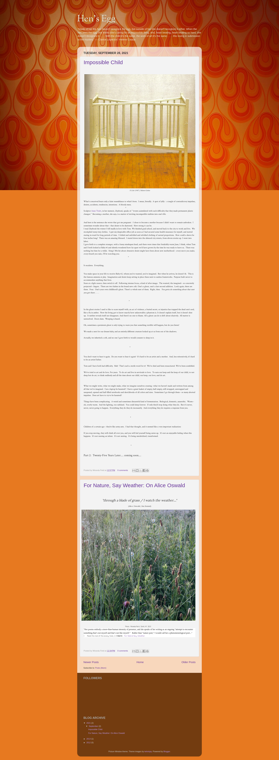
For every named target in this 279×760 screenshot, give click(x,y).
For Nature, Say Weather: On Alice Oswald (134, 485)
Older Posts (188, 662)
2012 (88, 742)
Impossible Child (103, 62)
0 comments (122, 470)
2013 (88, 739)
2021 (88, 723)
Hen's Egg (96, 19)
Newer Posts (91, 662)
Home (140, 662)
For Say (134, 636)
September (94, 726)
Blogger (167, 751)
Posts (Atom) (100, 668)
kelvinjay (148, 751)
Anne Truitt (96, 211)
